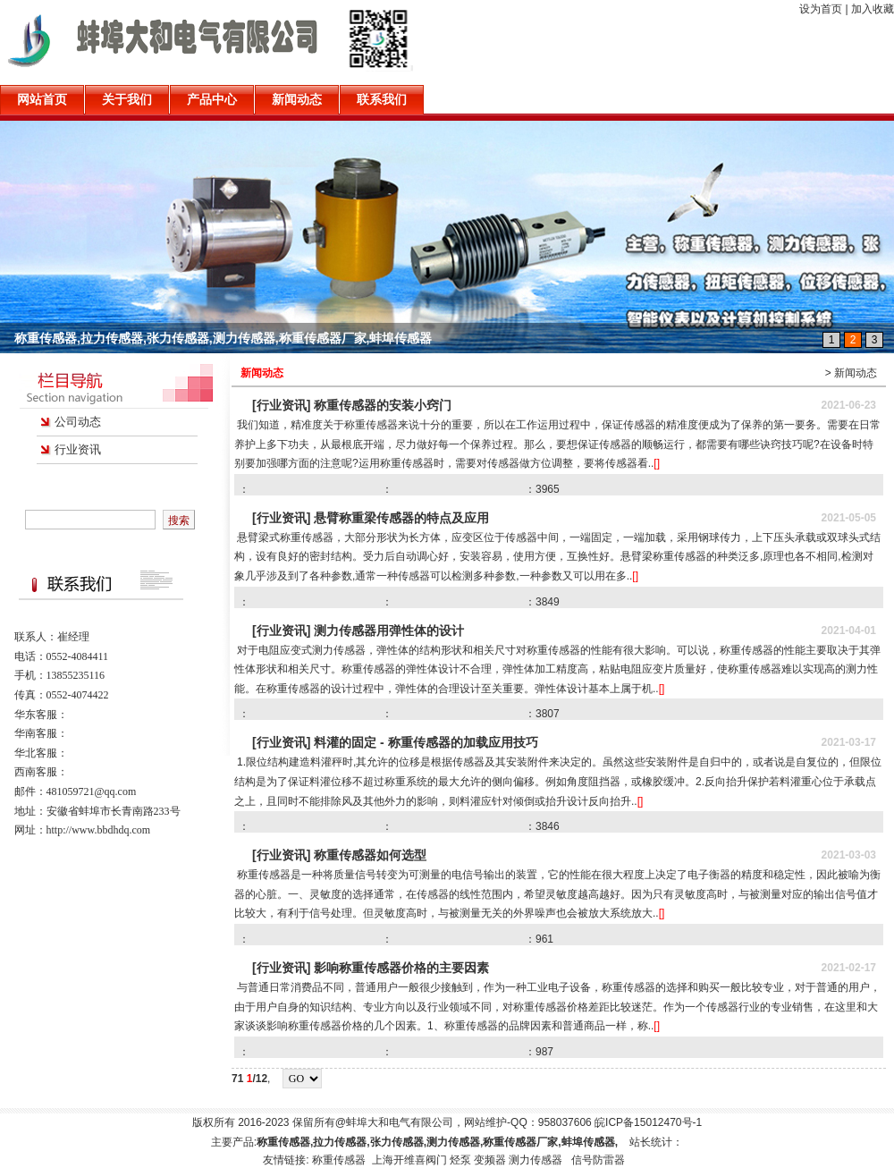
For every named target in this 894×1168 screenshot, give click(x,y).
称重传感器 (340, 1160)
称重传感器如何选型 (370, 855)
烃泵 (460, 1160)
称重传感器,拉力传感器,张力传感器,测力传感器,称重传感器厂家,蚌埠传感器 (223, 338)
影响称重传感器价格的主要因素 (401, 968)
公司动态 (78, 421)
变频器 (490, 1160)
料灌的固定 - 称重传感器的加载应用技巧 (425, 742)
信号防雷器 (598, 1160)
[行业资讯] (281, 405)
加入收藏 (872, 9)
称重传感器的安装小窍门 (382, 405)
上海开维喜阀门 (409, 1160)
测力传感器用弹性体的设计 (389, 630)
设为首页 (820, 9)
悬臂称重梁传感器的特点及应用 (401, 518)
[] (657, 463)
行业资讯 (78, 449)
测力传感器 (535, 1160)
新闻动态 (855, 373)
